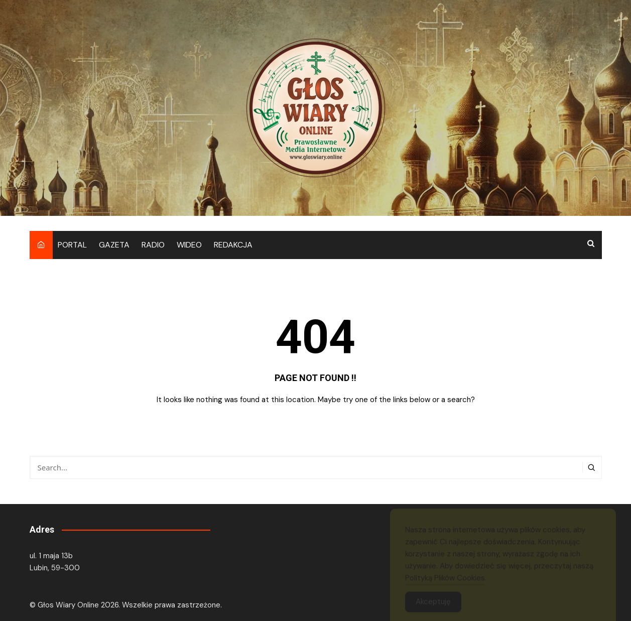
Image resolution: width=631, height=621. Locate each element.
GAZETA (114, 244)
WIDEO (189, 244)
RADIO (153, 244)
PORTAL (72, 244)
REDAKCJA (233, 244)
